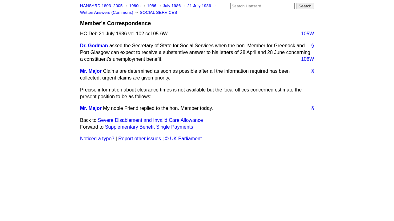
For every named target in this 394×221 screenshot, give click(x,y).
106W (307, 59)
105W (307, 33)
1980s (135, 5)
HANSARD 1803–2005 (101, 5)
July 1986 (172, 5)
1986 (152, 5)
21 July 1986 (199, 5)
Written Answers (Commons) (107, 12)
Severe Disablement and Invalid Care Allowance (150, 120)
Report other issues (139, 138)
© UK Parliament (183, 138)
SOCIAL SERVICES (158, 12)
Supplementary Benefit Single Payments (149, 127)
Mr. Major (91, 71)
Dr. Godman (94, 45)
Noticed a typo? (97, 138)
